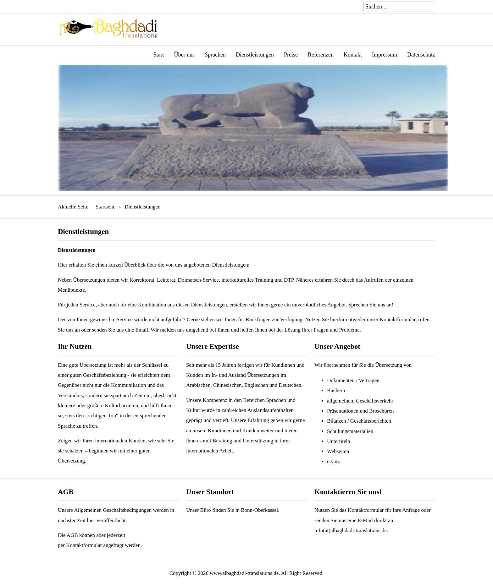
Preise (291, 54)
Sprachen (215, 54)
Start (158, 54)
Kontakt (353, 54)
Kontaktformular (366, 510)
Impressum (384, 54)
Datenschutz (421, 54)
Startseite (105, 207)
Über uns (184, 54)
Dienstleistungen (255, 54)
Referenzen (321, 54)
